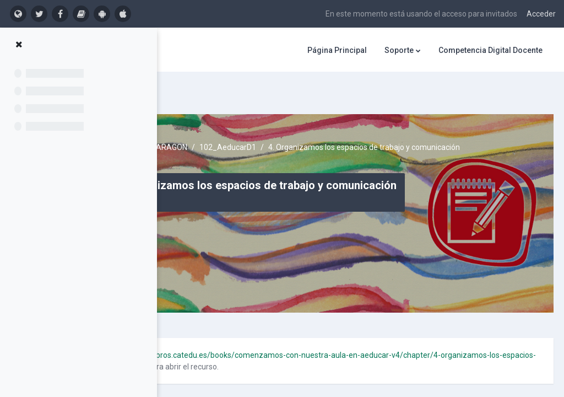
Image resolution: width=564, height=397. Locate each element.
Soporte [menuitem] (399, 50)
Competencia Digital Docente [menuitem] (490, 50)
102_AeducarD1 (357, 121)
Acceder (541, 13)
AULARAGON (294, 121)
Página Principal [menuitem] (337, 50)
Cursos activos (233, 121)
